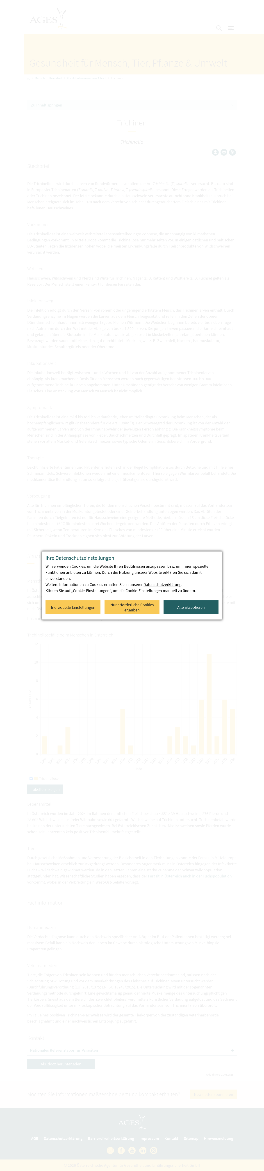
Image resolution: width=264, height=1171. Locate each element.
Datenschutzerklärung (162, 584)
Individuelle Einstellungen (73, 607)
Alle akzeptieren (191, 607)
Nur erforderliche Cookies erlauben (132, 607)
